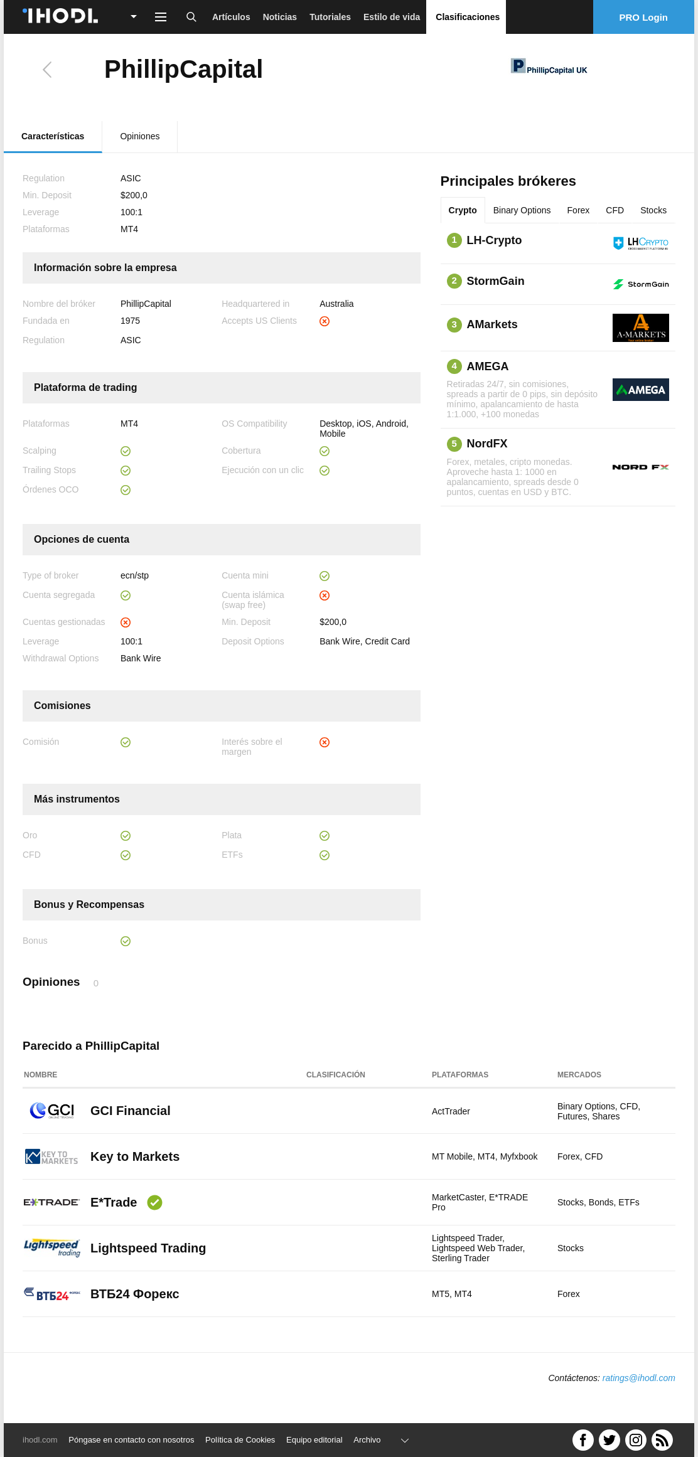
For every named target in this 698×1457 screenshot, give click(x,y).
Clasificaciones (468, 17)
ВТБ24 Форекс (135, 1294)
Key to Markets (135, 1156)
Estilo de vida (391, 17)
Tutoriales (330, 17)
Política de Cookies (240, 1439)
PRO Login (644, 17)
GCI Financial (130, 1111)
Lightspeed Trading (148, 1248)
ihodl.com (40, 1439)
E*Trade (113, 1202)
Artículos (231, 17)
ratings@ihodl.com (639, 1378)
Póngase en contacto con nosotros (131, 1439)
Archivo (366, 1439)
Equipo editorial (314, 1439)
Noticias (280, 17)
